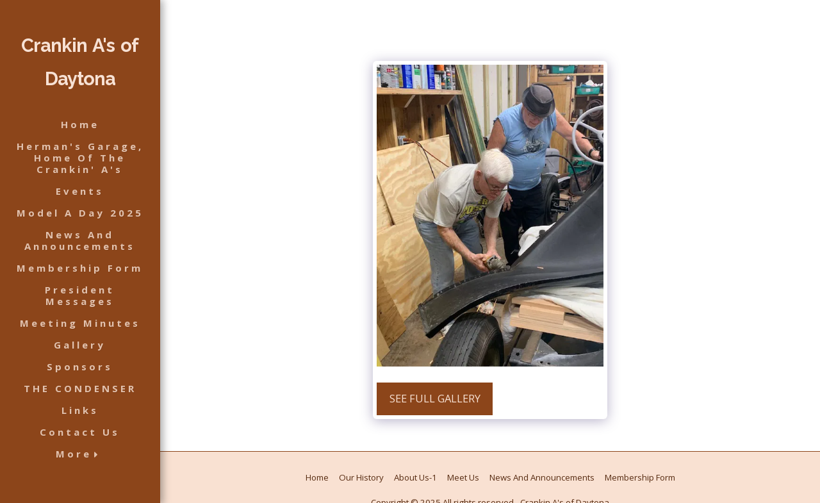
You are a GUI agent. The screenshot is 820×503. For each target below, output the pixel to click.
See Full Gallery (435, 398)
